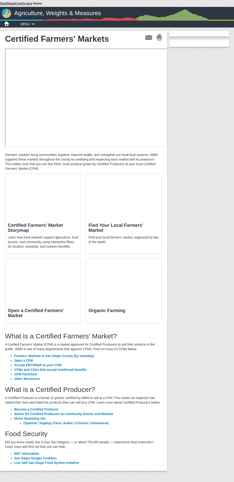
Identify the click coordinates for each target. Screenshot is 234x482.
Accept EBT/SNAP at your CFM (37, 365)
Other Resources (27, 379)
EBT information (26, 453)
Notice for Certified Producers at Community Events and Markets (63, 414)
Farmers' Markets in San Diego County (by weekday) (54, 356)
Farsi (57, 423)
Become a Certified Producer (36, 409)
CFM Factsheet (25, 374)
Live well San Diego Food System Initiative (46, 463)
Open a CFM (23, 360)
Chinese (81, 423)
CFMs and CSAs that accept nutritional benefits (50, 369)
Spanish (31, 423)
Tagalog (45, 423)
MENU (27, 24)
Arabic (68, 423)
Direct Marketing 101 (30, 418)
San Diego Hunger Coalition (35, 458)
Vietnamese (99, 423)
